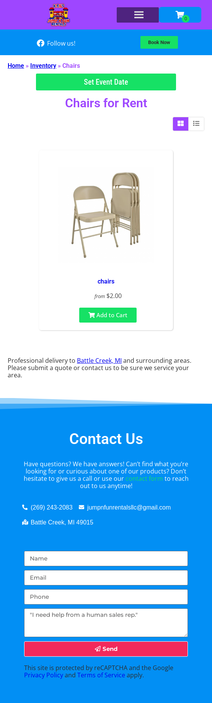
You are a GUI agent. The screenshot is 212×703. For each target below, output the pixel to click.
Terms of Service (101, 675)
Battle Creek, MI (99, 360)
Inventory (43, 65)
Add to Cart (107, 315)
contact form (144, 478)
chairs (106, 281)
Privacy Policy (43, 675)
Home (16, 65)
